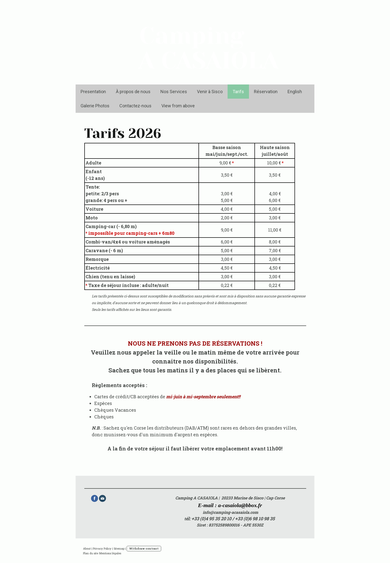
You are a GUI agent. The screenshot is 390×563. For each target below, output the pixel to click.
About (87, 548)
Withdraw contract (143, 548)
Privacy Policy (102, 548)
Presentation (93, 91)
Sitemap (119, 548)
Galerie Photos (95, 105)
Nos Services (173, 91)
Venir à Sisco (210, 91)
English (295, 91)
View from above (178, 105)
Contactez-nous (135, 105)
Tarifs (238, 91)
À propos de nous (133, 91)
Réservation (266, 91)
